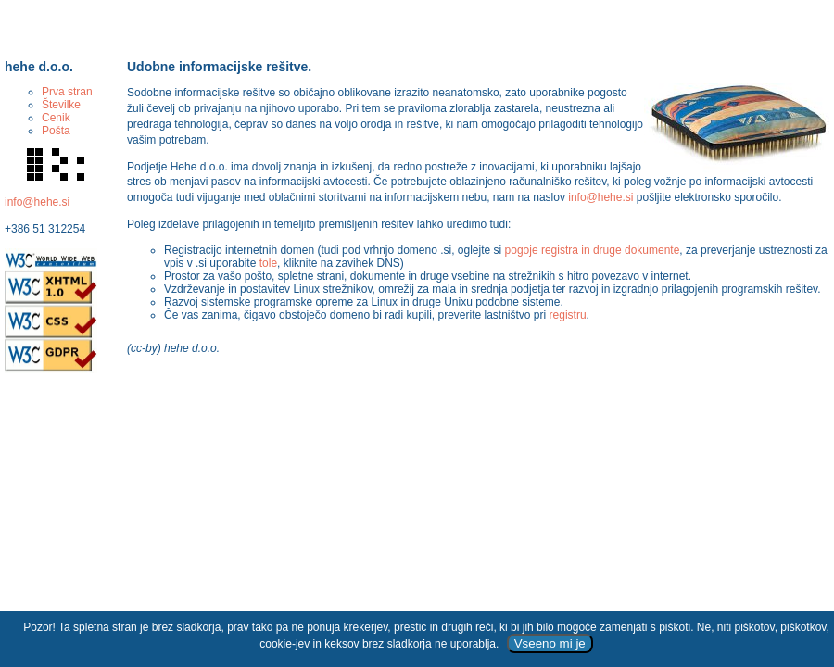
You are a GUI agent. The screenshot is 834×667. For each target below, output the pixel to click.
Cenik (56, 117)
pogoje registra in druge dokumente (592, 250)
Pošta (56, 130)
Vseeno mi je (550, 643)
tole (268, 263)
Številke (61, 104)
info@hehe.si (37, 201)
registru (568, 314)
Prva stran (67, 91)
